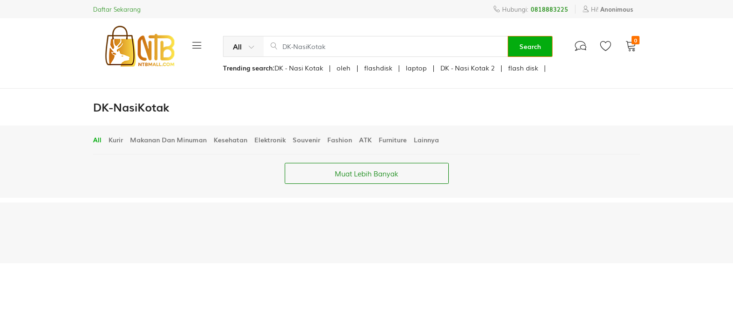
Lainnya (426, 139)
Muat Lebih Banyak (366, 173)
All (97, 139)
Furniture (393, 139)
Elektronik (270, 139)
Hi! (607, 9)
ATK (365, 139)
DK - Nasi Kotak (298, 67)
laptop (416, 67)
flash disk (523, 67)
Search (530, 46)
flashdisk (378, 67)
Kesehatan (230, 139)
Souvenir (306, 139)
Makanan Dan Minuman (168, 139)
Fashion (339, 139)
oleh (344, 67)
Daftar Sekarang (117, 9)
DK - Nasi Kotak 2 (467, 67)
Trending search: (248, 67)
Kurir (115, 139)
